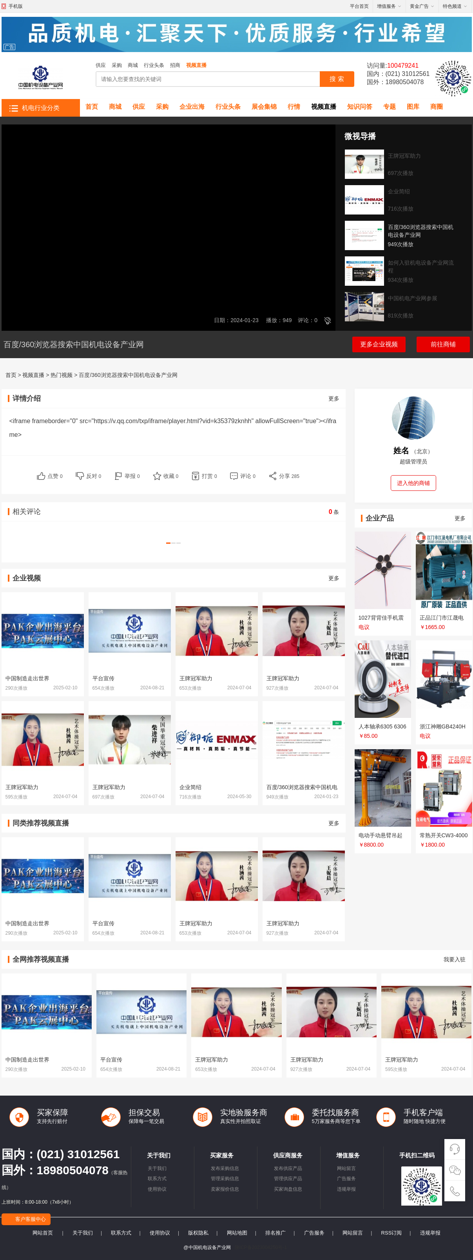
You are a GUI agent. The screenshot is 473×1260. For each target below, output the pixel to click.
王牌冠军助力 (195, 678)
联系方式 (157, 1178)
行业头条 (154, 65)
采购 (117, 65)
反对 (93, 476)
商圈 (436, 106)
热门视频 (61, 375)
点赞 (55, 476)
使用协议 (157, 1189)
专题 (389, 106)
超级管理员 (413, 461)
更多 (333, 398)
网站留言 (346, 1168)
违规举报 (346, 1189)
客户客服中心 (30, 1219)
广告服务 (346, 1178)
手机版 (16, 6)
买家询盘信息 (288, 1189)
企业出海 (192, 106)
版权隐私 (198, 1233)
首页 (91, 106)
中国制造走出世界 (27, 678)
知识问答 (359, 106)
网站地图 (237, 1233)
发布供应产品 (288, 1168)
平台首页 (359, 6)
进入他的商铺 (413, 483)
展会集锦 (264, 106)
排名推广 (275, 1233)
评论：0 (307, 320)
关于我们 (157, 1168)
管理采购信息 (225, 1178)
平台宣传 (103, 678)
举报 (132, 476)
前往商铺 (443, 344)
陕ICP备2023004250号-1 (261, 1247)
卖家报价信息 (225, 1189)
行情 (294, 106)
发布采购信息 (225, 1168)
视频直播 (196, 65)
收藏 (171, 476)
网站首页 (43, 1233)
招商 (175, 65)
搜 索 (337, 79)
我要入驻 (455, 959)
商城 (133, 65)
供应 (101, 65)
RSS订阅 (391, 1233)
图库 (413, 106)
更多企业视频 (379, 344)
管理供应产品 (288, 1178)
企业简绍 (190, 787)
